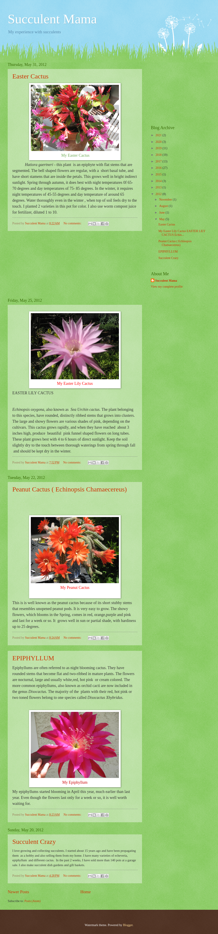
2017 (158, 161)
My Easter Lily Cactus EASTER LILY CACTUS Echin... (181, 232)
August (164, 206)
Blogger (128, 925)
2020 (158, 141)
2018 (158, 154)
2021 (158, 135)
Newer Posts (18, 891)
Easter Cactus (30, 76)
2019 (158, 148)
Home (85, 891)
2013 (158, 187)
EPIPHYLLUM (33, 658)
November (166, 199)
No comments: (72, 223)
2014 (158, 181)
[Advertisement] (75, 264)
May (162, 219)
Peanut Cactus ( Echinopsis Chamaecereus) (69, 489)
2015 (158, 174)
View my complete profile (167, 286)
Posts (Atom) (32, 901)
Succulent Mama (52, 19)
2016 (158, 167)
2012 (158, 194)
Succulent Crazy (34, 841)
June (162, 212)
